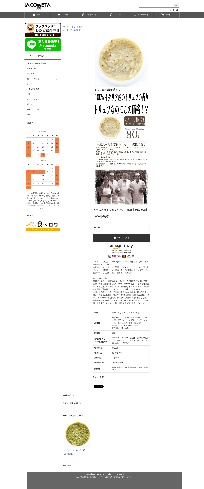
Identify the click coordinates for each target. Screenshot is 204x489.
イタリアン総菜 (76, 27)
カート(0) (166, 14)
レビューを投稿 (99, 377)
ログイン (115, 14)
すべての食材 (75, 30)
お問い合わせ (140, 14)
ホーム (37, 14)
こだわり (63, 15)
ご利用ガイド (89, 14)
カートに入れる (121, 237)
